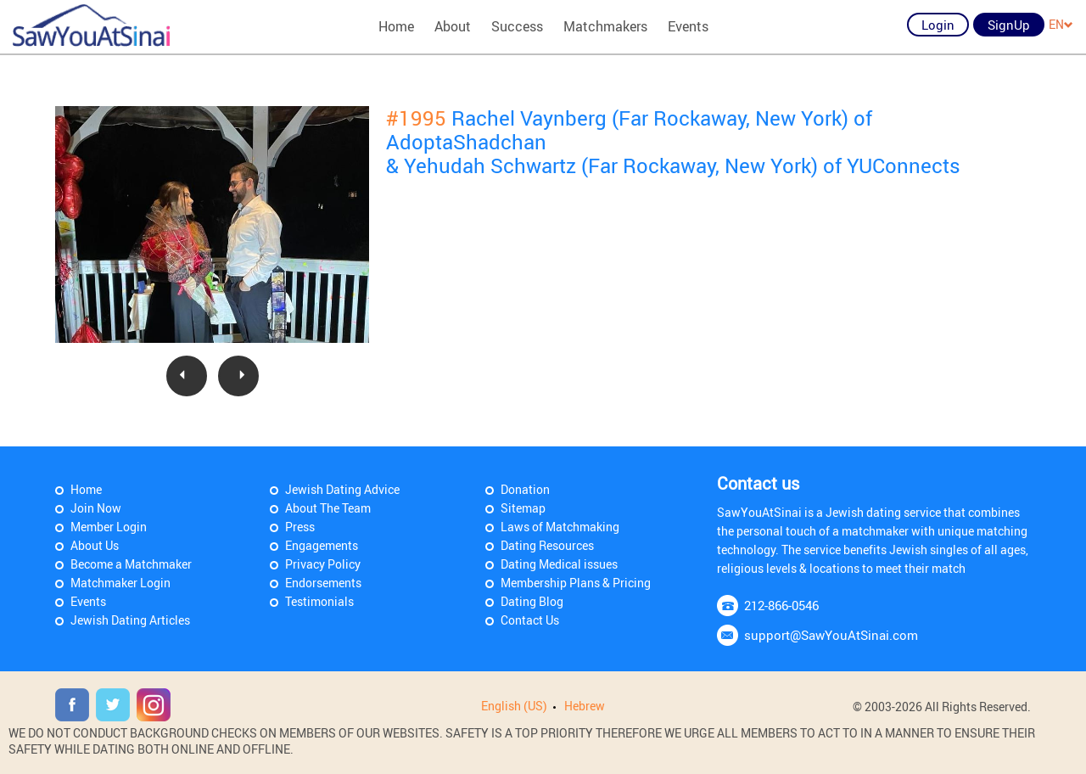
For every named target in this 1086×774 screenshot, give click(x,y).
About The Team (328, 508)
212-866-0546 (781, 605)
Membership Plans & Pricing (576, 583)
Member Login (108, 527)
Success (517, 26)
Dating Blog (532, 601)
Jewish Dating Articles (130, 620)
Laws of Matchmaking (560, 527)
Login (937, 24)
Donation (525, 489)
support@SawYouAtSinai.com (831, 634)
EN (1061, 24)
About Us (94, 545)
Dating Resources (547, 545)
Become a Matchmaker (131, 564)
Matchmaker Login (120, 583)
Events (688, 26)
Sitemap (523, 508)
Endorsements (323, 583)
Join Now (95, 508)
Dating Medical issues (559, 564)
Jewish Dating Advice (342, 489)
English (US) (514, 706)
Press (300, 527)
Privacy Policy (323, 564)
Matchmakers (605, 26)
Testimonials (319, 601)
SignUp (1009, 24)
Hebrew (584, 706)
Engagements (321, 545)
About (452, 26)
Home (396, 26)
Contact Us (530, 620)
